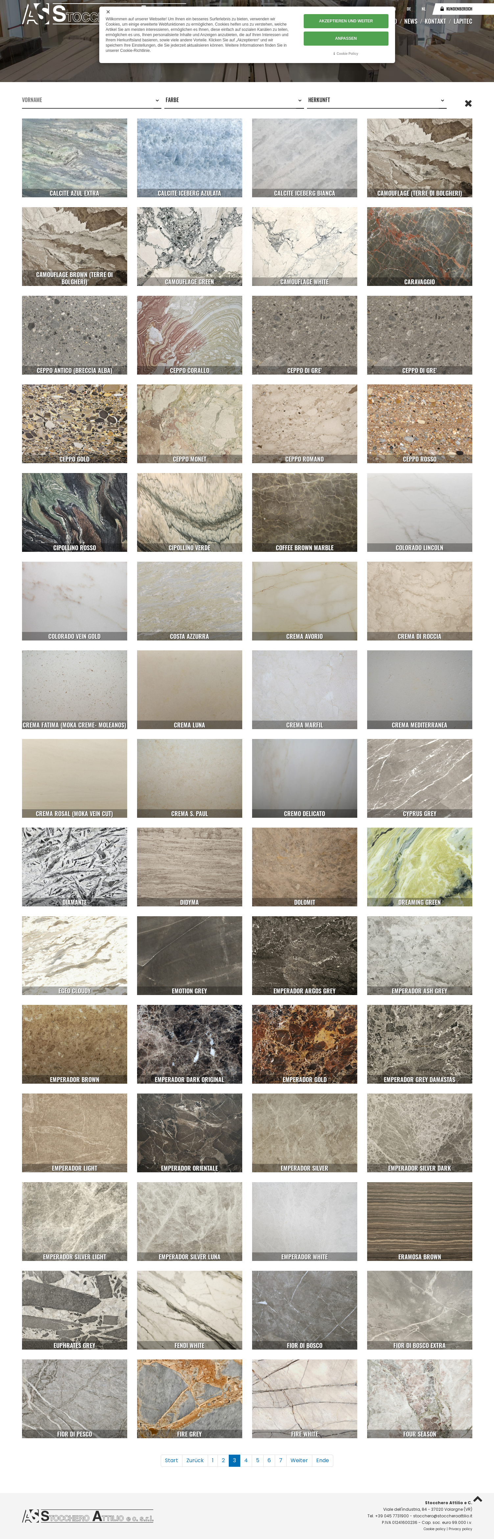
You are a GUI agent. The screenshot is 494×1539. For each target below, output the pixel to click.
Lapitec (463, 21)
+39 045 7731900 (392, 1516)
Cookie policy (435, 1529)
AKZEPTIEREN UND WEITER (346, 21)
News (410, 21)
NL (424, 8)
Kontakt (435, 21)
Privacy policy (460, 1529)
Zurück (195, 1460)
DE (409, 8)
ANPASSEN (346, 38)
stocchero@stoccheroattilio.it (442, 1516)
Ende (322, 1460)
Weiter (299, 1460)
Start (171, 1460)
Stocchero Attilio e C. (448, 1503)
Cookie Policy (347, 53)
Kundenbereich (459, 8)
